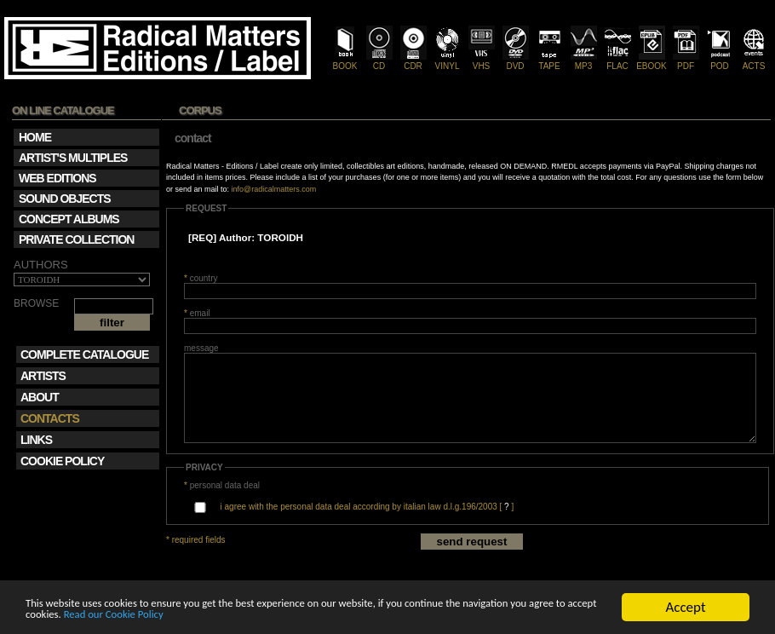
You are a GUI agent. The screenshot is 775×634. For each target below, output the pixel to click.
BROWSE (36, 303)
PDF (686, 61)
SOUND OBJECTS (65, 198)
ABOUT (39, 397)
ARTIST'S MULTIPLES (73, 157)
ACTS (754, 61)
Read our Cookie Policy (326, 615)
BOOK (345, 61)
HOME (35, 137)
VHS (481, 61)
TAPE (550, 61)
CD (379, 61)
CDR (413, 61)
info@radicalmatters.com (274, 189)
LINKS (36, 440)
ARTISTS (43, 376)
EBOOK (651, 61)
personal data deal (222, 485)
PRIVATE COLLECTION (76, 239)
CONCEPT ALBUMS (69, 219)
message (201, 348)
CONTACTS (49, 418)
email (197, 313)
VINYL (447, 61)
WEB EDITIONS (57, 178)
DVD (515, 61)
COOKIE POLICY (62, 461)
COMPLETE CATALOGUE (84, 354)
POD (720, 61)
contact (193, 138)
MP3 (584, 61)
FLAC (618, 61)
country (200, 278)
